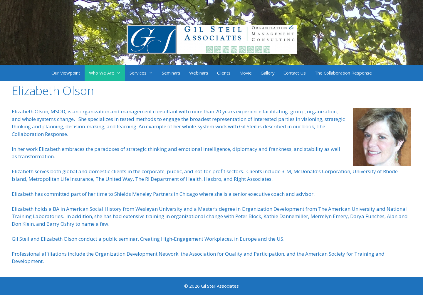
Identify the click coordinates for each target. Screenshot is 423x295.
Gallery (268, 73)
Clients (224, 73)
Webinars (198, 73)
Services (143, 73)
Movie (245, 73)
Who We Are (107, 73)
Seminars (171, 73)
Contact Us (294, 73)
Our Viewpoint (65, 73)
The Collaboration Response (343, 73)
